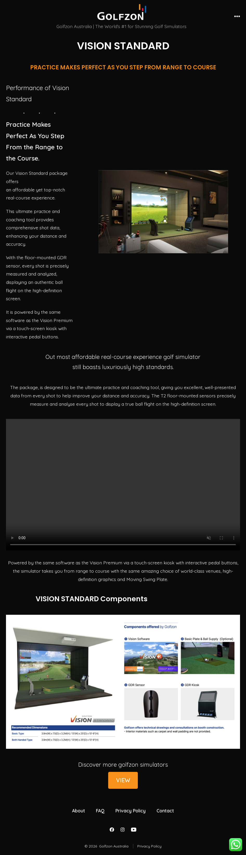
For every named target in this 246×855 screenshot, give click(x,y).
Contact (165, 810)
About (78, 810)
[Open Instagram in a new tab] (122, 829)
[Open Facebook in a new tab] (111, 829)
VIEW (123, 780)
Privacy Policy (130, 810)
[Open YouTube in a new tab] (133, 829)
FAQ (100, 810)
